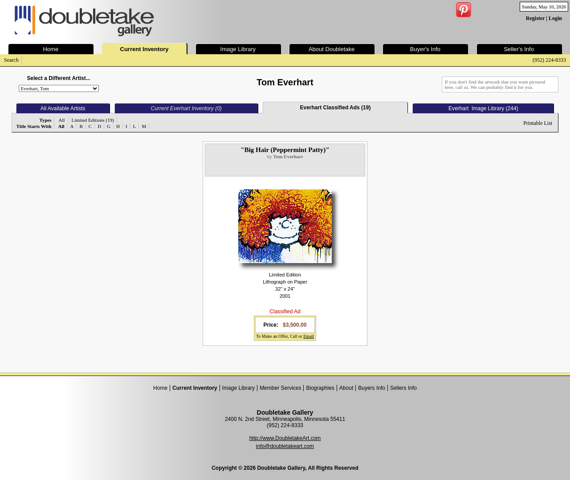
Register (535, 18)
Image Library (238, 388)
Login (555, 18)
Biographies (320, 388)
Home (160, 388)
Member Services (280, 388)
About (346, 388)
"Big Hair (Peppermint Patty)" (284, 149)
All (61, 120)
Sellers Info (403, 388)
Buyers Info (371, 388)
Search (11, 60)
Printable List (537, 123)
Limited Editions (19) (93, 120)
